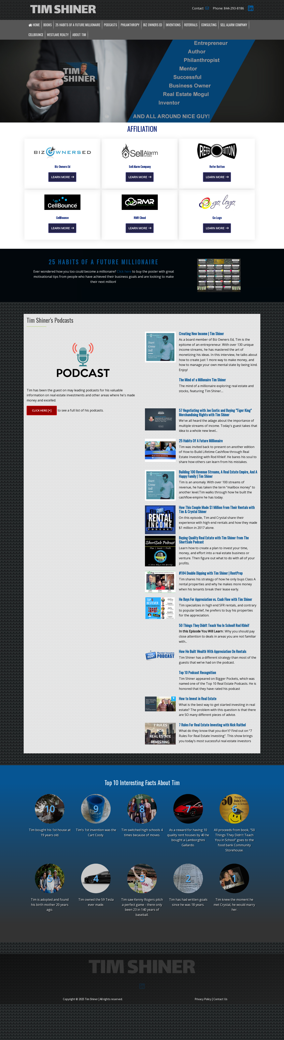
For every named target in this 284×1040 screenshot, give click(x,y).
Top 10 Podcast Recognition (197, 755)
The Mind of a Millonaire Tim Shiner (202, 462)
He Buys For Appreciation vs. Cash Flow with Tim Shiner (215, 682)
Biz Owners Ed (152, 24)
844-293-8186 (234, 8)
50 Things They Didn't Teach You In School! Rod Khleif (214, 708)
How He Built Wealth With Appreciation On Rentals (212, 734)
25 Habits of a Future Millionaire (77, 24)
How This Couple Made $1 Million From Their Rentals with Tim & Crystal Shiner (217, 592)
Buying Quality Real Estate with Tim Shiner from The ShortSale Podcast (214, 623)
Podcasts (110, 24)
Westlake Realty (58, 34)
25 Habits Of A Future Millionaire (201, 523)
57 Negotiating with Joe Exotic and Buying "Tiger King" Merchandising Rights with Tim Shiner (215, 495)
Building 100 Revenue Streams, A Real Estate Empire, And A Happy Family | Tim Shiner (218, 557)
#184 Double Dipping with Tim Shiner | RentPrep (211, 655)
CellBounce (35, 34)
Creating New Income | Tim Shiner (201, 416)
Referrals (190, 24)
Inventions (173, 24)
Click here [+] (41, 493)
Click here (124, 354)
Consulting (209, 24)
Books (47, 24)
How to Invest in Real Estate (197, 781)
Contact (200, 8)
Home (34, 24)
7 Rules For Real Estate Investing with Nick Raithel (212, 807)
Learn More (62, 259)
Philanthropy (130, 24)
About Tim (79, 34)
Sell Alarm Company (233, 24)
